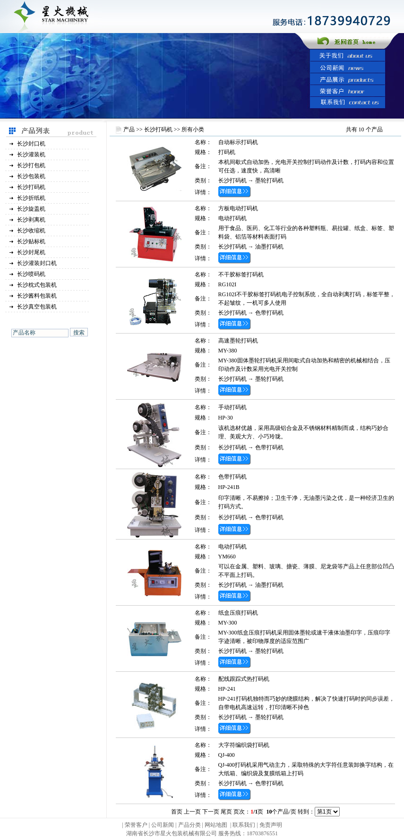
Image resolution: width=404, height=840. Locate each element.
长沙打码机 (31, 187)
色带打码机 (269, 312)
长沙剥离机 (31, 219)
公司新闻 (162, 825)
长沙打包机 (31, 165)
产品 (129, 129)
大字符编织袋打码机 (243, 745)
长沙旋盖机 (31, 209)
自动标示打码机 (238, 142)
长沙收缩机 (31, 230)
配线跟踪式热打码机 (243, 679)
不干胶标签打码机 (241, 274)
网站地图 (216, 825)
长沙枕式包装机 (37, 285)
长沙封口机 (31, 143)
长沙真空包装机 (37, 306)
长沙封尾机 (31, 252)
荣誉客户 (136, 825)
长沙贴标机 (31, 241)
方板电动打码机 (238, 208)
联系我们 (243, 825)
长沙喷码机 (31, 274)
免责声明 (270, 825)
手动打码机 (232, 407)
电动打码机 (232, 546)
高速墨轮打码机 (238, 340)
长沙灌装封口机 (37, 263)
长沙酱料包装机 (37, 295)
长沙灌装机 (31, 154)
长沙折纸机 (31, 198)
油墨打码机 (269, 246)
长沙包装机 (31, 176)
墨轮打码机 (269, 180)
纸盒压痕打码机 (238, 612)
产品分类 (190, 825)
